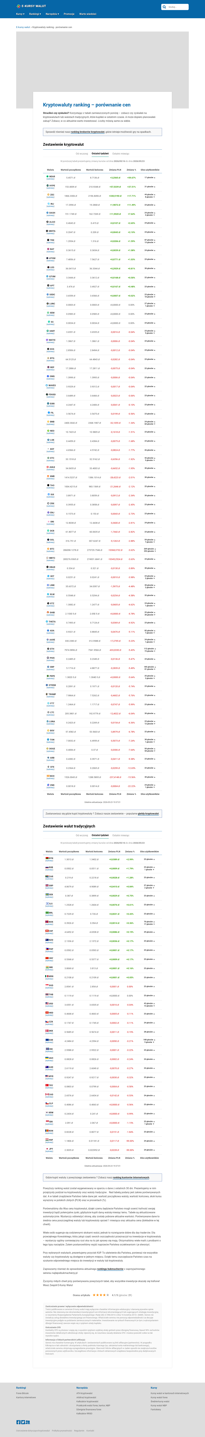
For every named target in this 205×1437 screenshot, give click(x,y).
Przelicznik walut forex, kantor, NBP (93, 1405)
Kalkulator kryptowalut (87, 1401)
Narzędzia (51, 14)
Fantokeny (156, 1409)
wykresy (50, 179)
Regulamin (79, 1430)
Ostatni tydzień (100, 153)
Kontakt (90, 1430)
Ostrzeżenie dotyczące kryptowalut (33, 1430)
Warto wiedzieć (87, 14)
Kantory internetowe (26, 1397)
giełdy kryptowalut (148, 813)
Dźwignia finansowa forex (88, 1409)
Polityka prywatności (62, 1430)
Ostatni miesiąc (120, 153)
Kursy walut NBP (159, 1405)
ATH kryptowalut (84, 1393)
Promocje (69, 14)
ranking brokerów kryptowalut (88, 131)
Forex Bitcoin (22, 1393)
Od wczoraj (82, 153)
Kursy (19, 14)
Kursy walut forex (159, 1397)
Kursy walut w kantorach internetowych (170, 1393)
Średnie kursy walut (160, 1401)
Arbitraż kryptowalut (86, 1397)
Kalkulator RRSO (84, 1413)
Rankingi (34, 14)
